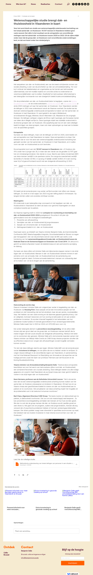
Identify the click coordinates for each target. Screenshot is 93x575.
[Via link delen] (27, 475)
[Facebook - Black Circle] (73, 4)
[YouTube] (88, 4)
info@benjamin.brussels (30, 558)
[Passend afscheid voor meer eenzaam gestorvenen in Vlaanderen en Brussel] (18, 497)
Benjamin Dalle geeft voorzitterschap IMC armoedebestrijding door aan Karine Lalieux (74, 508)
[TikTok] (82, 4)
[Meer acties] (78, 16)
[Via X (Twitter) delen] (19, 475)
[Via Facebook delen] (14, 475)
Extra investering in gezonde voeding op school (46, 508)
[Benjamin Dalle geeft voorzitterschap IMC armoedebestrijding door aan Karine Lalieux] (75, 497)
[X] (79, 4)
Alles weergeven (83, 486)
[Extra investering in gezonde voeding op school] (46, 497)
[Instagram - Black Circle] (76, 4)
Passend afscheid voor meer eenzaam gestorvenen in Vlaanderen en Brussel (17, 508)
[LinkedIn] (85, 4)
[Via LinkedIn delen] (23, 475)
